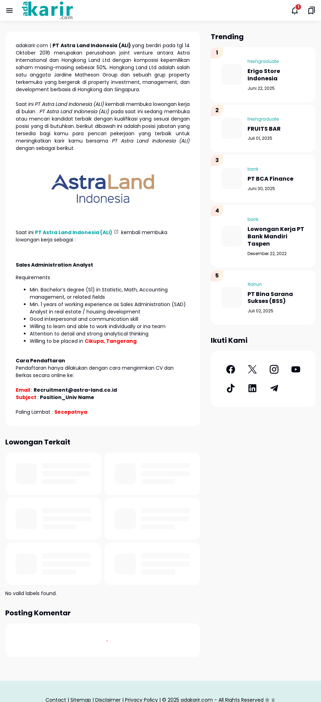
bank (252, 169)
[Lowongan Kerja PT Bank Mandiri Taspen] (231, 236)
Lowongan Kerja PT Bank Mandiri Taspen (275, 236)
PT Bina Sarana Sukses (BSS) (270, 298)
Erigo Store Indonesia (263, 75)
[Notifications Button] (295, 10)
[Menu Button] (9, 10)
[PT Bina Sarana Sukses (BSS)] (231, 297)
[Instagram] (274, 369)
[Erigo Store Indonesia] (231, 74)
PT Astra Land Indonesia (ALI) (73, 232)
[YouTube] (295, 369)
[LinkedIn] (252, 388)
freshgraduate (263, 61)
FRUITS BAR (264, 129)
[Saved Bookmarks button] (312, 10)
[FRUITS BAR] (231, 128)
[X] (252, 369)
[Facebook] (230, 369)
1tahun (254, 284)
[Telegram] (274, 388)
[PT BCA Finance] (231, 178)
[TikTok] (230, 388)
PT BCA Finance (270, 179)
